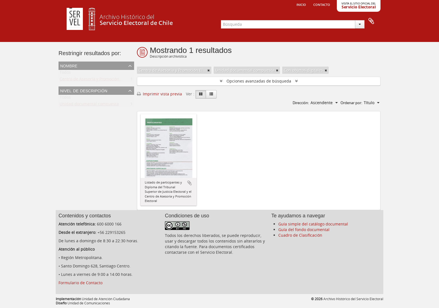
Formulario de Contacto (80, 282)
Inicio (301, 4)
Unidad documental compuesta (89, 105)
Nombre (68, 65)
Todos (65, 73)
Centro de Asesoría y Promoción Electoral (98, 80)
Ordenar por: (351, 102)
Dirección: (301, 102)
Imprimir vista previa (159, 94)
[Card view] (200, 94)
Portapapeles (371, 21)
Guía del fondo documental (304, 229)
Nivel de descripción (83, 90)
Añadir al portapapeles (189, 183)
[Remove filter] (208, 70)
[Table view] (211, 94)
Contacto (321, 4)
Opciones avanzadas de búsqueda (258, 81)
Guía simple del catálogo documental (313, 224)
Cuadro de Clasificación (300, 235)
